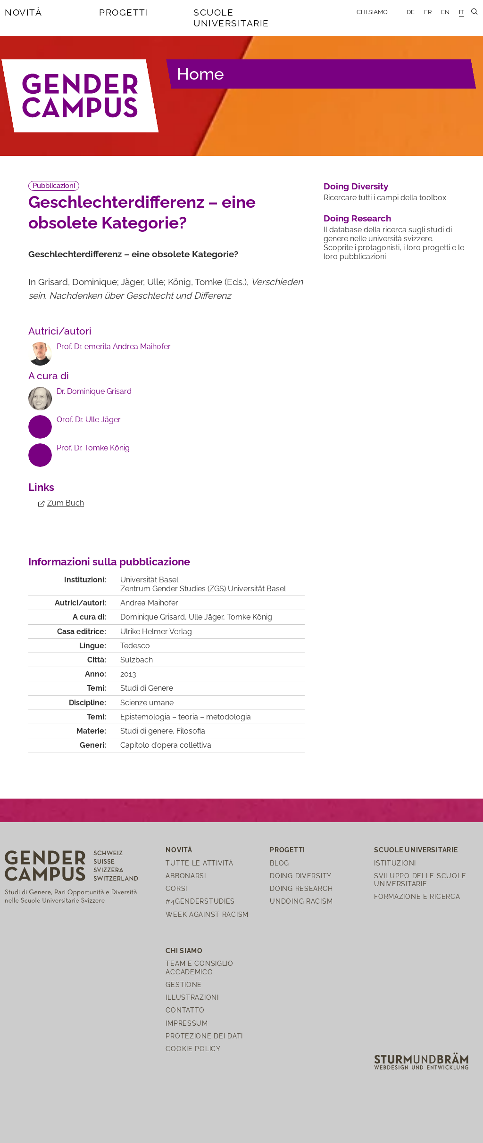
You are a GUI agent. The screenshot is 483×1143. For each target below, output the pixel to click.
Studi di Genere (146, 688)
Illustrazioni (192, 997)
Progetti (124, 12)
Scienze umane (147, 702)
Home (200, 73)
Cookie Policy (193, 1049)
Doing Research (357, 218)
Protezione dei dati (204, 1036)
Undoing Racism (301, 901)
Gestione (184, 984)
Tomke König (249, 616)
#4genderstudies (200, 901)
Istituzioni (395, 863)
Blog (279, 863)
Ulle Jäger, (208, 616)
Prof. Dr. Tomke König (93, 447)
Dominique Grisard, (154, 616)
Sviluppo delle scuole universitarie (420, 880)
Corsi (176, 888)
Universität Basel (149, 579)
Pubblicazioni (54, 185)
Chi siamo (372, 12)
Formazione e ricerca (417, 896)
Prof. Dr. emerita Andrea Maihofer (114, 346)
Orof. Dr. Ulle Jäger (89, 419)
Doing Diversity (356, 186)
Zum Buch (65, 502)
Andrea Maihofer (149, 602)
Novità (23, 12)
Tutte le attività (199, 863)
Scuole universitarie (231, 17)
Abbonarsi (186, 876)
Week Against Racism (207, 914)
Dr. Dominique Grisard (94, 391)
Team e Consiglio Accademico (199, 967)
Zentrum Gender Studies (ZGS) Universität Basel (203, 588)
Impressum (187, 1023)
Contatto (185, 1010)
